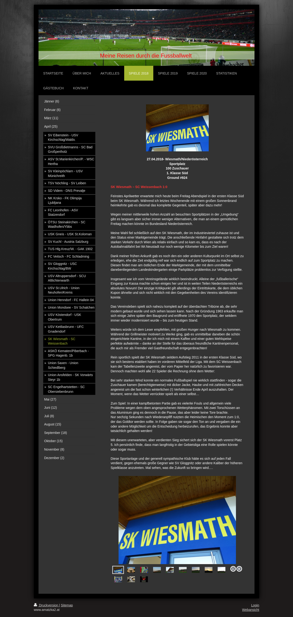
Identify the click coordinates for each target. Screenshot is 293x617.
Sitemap (67, 605)
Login (255, 605)
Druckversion (46, 605)
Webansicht (250, 610)
